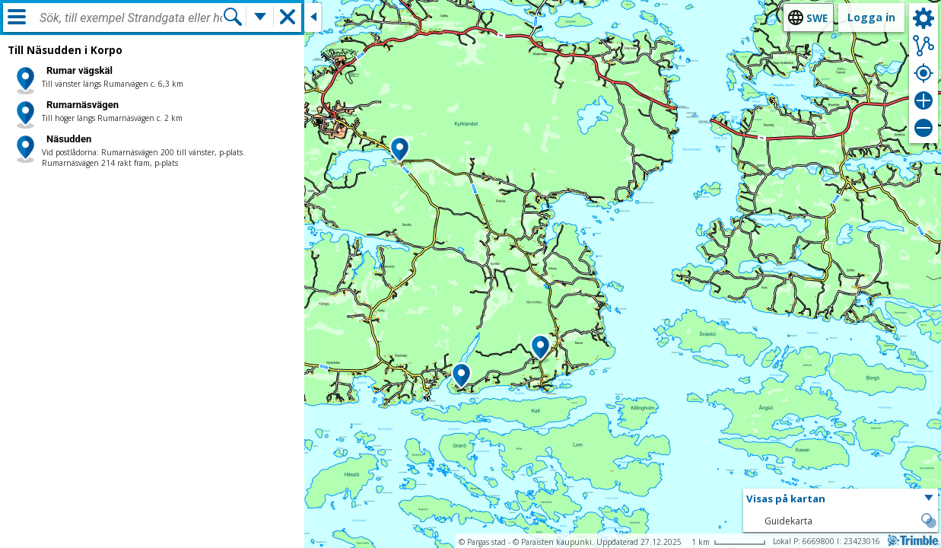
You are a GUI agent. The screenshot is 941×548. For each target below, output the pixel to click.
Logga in (871, 17)
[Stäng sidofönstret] (312, 17)
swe (817, 18)
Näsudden (68, 139)
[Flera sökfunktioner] (260, 17)
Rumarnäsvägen (82, 104)
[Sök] (233, 17)
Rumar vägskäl (79, 70)
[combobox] (131, 18)
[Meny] (17, 17)
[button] (399, 150)
